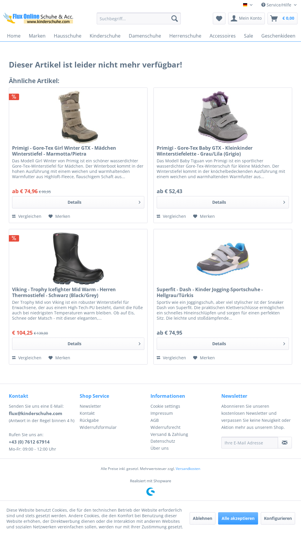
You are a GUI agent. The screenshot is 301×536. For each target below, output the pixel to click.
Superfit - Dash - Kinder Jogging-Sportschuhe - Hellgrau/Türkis (210, 292)
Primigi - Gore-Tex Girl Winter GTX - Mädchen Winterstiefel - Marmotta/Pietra (64, 151)
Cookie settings (165, 406)
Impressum (161, 413)
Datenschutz (162, 441)
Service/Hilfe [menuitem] (276, 5)
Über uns (159, 448)
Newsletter (90, 406)
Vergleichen (26, 216)
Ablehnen (202, 518)
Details (104, 201)
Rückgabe (89, 420)
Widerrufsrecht (165, 427)
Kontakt (87, 413)
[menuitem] (139, 18)
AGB (154, 420)
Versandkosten (188, 468)
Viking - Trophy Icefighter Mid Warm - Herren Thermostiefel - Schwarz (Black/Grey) (64, 292)
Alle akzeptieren (238, 518)
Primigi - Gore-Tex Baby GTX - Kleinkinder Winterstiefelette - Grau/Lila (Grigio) (204, 151)
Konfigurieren (278, 518)
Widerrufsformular (98, 427)
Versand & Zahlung (169, 434)
